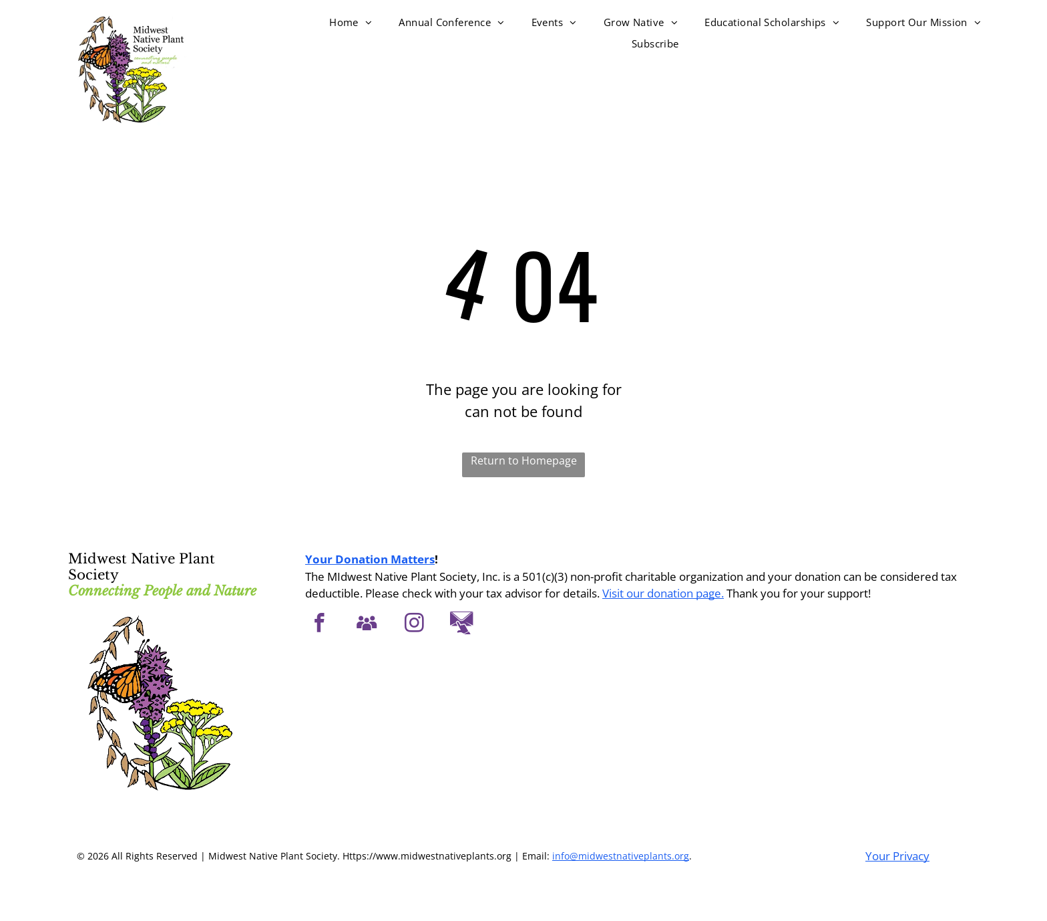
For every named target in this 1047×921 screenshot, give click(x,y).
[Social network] (367, 625)
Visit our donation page (661, 593)
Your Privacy (897, 856)
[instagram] (414, 625)
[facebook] (319, 625)
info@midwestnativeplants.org (620, 855)
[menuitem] (350, 22)
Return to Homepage (524, 460)
